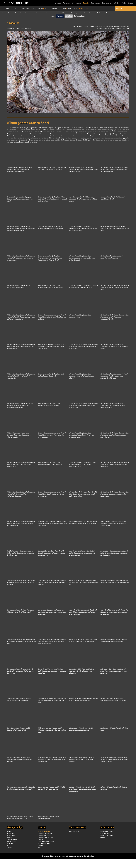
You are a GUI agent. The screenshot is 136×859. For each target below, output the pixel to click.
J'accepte (60, 16)
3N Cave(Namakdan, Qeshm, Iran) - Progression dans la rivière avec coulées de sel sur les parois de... (83, 228)
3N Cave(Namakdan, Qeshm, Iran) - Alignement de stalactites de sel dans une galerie (114, 346)
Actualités (66, 3)
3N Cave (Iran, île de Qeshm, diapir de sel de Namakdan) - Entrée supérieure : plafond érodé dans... (114, 464)
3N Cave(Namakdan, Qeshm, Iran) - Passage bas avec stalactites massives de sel (83, 286)
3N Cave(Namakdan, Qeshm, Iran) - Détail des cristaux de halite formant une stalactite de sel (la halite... (113, 376)
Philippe (16, 3)
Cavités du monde (44, 835)
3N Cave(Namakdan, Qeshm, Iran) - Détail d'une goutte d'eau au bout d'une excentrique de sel (82, 464)
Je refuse (68, 16)
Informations (79, 16)
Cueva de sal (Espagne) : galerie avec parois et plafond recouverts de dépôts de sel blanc (114, 581)
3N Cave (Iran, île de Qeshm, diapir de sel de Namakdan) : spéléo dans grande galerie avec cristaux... (21, 258)
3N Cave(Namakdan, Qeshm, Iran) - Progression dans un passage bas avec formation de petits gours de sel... (50, 258)
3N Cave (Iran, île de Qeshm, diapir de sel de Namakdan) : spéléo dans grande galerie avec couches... (52, 346)
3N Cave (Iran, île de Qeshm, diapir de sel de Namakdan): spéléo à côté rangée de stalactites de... (21, 376)
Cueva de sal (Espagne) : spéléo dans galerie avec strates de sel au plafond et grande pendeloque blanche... (52, 641)
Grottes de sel (26, 28)
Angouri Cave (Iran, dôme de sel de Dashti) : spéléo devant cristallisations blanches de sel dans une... (114, 553)
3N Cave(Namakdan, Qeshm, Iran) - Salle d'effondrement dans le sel (51, 375)
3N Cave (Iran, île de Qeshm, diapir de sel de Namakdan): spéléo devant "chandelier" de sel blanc (52, 317)
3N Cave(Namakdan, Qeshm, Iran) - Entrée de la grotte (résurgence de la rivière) (52, 168)
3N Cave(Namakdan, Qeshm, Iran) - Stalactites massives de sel (111, 257)
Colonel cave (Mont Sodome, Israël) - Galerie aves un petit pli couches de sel (83, 699)
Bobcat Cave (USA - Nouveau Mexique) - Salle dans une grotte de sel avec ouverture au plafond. (52, 671)
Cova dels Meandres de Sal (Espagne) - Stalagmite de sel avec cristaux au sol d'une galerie (83, 199)
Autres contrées (44, 843)
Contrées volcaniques (46, 841)
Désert (40, 839)
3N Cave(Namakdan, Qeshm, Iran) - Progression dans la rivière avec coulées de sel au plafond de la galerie (20, 228)
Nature (40, 845)
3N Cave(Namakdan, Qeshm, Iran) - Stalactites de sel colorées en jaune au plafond (81, 376)
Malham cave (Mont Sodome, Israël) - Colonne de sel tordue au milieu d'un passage (81, 760)
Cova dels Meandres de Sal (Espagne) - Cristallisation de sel (112, 198)
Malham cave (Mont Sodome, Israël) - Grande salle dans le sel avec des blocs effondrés (19, 760)
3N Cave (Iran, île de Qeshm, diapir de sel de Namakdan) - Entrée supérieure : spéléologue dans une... (21, 494)
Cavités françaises (45, 833)
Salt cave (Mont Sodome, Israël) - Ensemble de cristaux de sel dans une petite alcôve (21, 788)
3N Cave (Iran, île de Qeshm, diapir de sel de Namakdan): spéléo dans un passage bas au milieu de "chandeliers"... (21, 317)
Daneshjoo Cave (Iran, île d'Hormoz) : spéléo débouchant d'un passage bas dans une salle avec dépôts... (52, 523)
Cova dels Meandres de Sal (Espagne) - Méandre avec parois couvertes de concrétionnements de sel (19, 169)
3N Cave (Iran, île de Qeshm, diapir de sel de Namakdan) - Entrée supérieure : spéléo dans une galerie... (21, 523)
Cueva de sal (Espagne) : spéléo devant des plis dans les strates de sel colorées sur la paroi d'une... (114, 612)
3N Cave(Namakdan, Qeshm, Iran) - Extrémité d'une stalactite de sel (49, 404)
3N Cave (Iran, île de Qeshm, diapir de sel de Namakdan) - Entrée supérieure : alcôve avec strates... (52, 494)
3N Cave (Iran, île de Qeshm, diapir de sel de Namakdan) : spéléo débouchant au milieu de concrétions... (21, 346)
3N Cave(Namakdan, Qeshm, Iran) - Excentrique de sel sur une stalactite (50, 463)
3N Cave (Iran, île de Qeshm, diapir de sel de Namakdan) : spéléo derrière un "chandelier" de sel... (114, 317)
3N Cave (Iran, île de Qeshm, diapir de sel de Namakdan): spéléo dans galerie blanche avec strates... (83, 346)
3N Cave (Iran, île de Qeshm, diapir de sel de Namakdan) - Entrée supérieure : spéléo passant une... (114, 494)
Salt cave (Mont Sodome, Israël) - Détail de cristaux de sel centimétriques (51, 788)
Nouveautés (76, 3)
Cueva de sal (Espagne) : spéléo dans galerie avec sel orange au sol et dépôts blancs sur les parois (21, 582)
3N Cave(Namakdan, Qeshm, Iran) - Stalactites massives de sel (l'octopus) (50, 286)
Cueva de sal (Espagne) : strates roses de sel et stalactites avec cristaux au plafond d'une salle (21, 641)
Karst (40, 847)
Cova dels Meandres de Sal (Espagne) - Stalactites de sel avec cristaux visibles (50, 227)
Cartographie (95, 3)
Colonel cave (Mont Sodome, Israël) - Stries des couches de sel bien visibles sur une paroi (52, 700)
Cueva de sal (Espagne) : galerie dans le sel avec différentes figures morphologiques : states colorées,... (82, 612)
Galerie (86, 3)
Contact (130, 3)
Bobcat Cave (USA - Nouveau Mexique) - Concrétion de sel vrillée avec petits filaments (82, 671)
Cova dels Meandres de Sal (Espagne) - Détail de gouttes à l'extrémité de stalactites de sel (114, 228)
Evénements (74, 831)
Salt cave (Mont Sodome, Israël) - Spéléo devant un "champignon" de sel (20, 817)
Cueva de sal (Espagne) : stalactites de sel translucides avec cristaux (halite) (113, 640)
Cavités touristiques (45, 837)
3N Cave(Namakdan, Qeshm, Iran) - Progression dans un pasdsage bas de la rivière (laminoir (82, 258)
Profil (124, 3)
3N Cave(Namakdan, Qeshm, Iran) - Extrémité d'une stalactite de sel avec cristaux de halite (112, 405)
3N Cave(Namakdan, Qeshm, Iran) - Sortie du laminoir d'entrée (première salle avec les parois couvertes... (113, 169)
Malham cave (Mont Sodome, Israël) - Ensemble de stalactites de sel (81, 729)
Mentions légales (106, 835)
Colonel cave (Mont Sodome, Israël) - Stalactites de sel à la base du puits (18, 699)
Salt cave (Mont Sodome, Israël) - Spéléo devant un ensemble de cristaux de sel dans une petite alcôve (114, 760)
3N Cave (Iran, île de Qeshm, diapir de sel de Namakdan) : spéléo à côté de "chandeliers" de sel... (114, 287)
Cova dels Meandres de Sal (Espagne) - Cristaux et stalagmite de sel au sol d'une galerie (20, 199)
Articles (116, 3)
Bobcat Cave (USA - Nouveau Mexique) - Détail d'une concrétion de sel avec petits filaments (113, 671)
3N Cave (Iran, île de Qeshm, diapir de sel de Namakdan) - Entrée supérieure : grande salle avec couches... (83, 494)
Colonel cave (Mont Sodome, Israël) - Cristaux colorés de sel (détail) (18, 729)
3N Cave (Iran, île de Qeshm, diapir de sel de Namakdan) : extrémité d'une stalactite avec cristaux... (83, 405)
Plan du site (104, 833)
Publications (107, 3)
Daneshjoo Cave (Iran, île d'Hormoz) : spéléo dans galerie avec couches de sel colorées (83, 522)
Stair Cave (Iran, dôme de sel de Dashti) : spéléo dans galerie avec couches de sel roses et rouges (113, 523)
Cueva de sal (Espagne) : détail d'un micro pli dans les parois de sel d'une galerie (20, 611)
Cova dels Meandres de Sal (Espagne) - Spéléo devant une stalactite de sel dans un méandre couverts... (83, 169)
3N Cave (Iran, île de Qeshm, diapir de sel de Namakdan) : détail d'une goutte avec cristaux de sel (21, 464)
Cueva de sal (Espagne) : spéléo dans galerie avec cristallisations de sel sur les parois (83, 640)
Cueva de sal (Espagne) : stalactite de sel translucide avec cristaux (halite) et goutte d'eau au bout (20, 671)
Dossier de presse (106, 831)
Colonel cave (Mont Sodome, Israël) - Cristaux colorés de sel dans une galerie (113, 699)
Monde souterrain (14, 28)
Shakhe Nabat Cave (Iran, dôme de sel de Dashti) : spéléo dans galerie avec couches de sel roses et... (20, 553)
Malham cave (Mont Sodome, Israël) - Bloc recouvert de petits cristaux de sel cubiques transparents (52, 760)
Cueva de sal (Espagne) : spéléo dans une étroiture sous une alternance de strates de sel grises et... (52, 612)
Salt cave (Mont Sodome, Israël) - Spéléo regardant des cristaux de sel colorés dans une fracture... (82, 789)
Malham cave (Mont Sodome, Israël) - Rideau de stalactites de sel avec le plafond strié (52, 730)
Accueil (58, 3)
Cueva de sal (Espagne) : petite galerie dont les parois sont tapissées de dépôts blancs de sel (83, 582)
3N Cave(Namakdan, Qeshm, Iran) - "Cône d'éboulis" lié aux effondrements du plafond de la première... (52, 199)
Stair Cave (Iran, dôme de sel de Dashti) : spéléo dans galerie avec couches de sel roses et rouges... (82, 553)
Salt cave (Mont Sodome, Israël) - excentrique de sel (48, 817)
